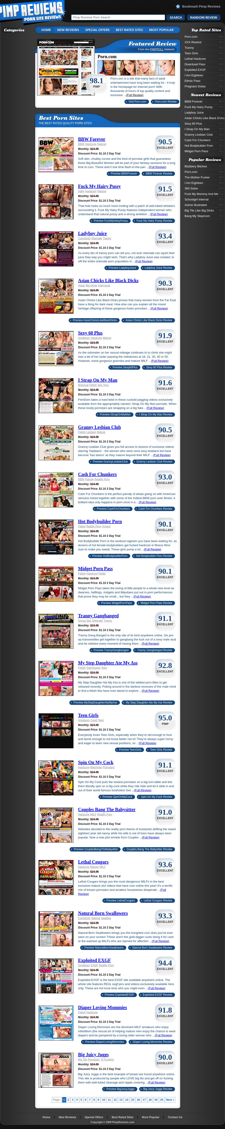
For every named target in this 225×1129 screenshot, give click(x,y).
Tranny (107, 238)
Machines (96, 767)
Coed (94, 720)
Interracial (104, 285)
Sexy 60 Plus (90, 332)
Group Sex (84, 620)
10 (103, 1099)
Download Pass (204, 64)
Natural (101, 144)
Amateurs (84, 338)
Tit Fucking (107, 1059)
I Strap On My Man (97, 380)
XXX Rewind (204, 42)
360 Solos (204, 188)
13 (120, 1099)
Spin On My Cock (95, 762)
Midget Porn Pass (95, 568)
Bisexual (83, 385)
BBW (81, 144)
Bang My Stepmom (204, 216)
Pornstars (108, 767)
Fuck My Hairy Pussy (99, 186)
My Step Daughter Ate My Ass (108, 662)
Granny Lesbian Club (99, 427)
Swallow (106, 918)
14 (126, 1099)
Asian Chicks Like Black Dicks (108, 280)
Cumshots (84, 238)
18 (150, 1099)
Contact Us (175, 1117)
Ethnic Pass (204, 81)
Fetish (93, 385)
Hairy (81, 191)
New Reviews (67, 1117)
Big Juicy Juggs (93, 1054)
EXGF (94, 965)
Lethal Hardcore (204, 58)
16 (138, 1099)
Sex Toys (103, 385)
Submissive (93, 667)
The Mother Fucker (204, 177)
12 (115, 1099)
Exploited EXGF (94, 960)
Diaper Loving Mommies (102, 1007)
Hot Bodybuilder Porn (100, 521)
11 (109, 1099)
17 (144, 1099)
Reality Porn (102, 479)
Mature (107, 338)
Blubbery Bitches (204, 166)
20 (161, 1099)
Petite (102, 573)
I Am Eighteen (204, 75)
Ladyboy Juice (92, 233)
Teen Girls (88, 715)
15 (132, 1099)
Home (46, 1117)
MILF (93, 814)
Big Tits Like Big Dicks (204, 210)
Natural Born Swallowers (103, 913)
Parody (89, 479)
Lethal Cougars (93, 861)
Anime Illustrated (204, 205)
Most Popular (150, 1117)
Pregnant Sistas (204, 86)
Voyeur (106, 526)
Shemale (96, 238)
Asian (81, 285)
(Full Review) (134, 95)
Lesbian (91, 432)
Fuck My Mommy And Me (204, 194)
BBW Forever (91, 139)
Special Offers (94, 1117)
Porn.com (204, 36)
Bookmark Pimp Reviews (201, 6)
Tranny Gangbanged (98, 615)
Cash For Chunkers (97, 474)
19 (155, 1099)
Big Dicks (91, 285)
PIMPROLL (156, 49)
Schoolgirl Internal (204, 199)
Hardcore (90, 144)
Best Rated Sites (123, 1117)
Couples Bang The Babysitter (106, 809)
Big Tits (82, 1059)
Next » (170, 1099)
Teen (104, 667)
